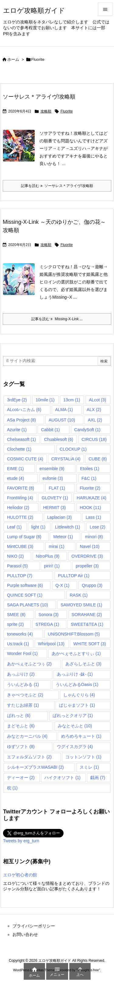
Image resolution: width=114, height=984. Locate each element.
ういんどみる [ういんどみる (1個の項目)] (23, 684)
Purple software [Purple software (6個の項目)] (25, 585)
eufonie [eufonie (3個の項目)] (53, 478)
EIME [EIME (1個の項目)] (15, 468)
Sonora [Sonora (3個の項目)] (49, 614)
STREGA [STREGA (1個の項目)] (47, 624)
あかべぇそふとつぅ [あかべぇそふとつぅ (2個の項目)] (29, 663)
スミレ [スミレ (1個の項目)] (89, 767)
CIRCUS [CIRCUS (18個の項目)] (93, 439)
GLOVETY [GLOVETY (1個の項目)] (55, 497)
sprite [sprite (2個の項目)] (15, 624)
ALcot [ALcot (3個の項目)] (97, 399)
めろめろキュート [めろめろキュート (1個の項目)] (81, 736)
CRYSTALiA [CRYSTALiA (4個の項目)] (66, 458)
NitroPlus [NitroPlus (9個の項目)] (48, 556)
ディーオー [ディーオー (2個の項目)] (21, 777)
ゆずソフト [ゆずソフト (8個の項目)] (21, 746)
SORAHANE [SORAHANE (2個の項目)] (87, 614)
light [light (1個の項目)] (38, 527)
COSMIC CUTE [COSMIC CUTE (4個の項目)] (25, 458)
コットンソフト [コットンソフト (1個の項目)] (83, 756)
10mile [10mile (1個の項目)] (45, 399)
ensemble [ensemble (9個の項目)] (52, 468)
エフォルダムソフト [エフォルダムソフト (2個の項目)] (29, 756)
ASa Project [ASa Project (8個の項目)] (21, 420)
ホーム (13, 59)
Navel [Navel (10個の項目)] (90, 546)
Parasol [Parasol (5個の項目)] (17, 565)
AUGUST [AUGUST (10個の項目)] (62, 420)
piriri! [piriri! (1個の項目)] (52, 565)
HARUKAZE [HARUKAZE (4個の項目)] (91, 497)
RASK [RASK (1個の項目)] (79, 595)
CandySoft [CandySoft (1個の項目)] (87, 429)
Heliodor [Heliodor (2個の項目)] (18, 507)
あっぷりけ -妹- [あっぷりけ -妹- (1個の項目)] (75, 674)
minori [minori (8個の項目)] (94, 536)
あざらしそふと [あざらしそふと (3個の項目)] (83, 663)
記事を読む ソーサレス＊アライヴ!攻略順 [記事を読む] (57, 186)
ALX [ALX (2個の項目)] (94, 409)
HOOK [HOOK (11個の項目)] (90, 507)
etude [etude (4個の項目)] (15, 478)
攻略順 (45, 111)
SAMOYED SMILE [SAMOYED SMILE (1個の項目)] (81, 604)
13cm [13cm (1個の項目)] (71, 399)
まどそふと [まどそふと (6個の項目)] (21, 725)
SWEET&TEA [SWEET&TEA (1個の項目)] (87, 624)
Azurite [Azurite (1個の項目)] (17, 429)
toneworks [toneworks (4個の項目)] (20, 634)
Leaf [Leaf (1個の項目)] (14, 527)
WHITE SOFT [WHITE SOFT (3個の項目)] (89, 643)
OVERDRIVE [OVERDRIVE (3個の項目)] (87, 556)
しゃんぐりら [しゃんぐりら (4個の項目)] (79, 694)
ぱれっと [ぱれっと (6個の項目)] (18, 715)
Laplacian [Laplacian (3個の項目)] (59, 517)
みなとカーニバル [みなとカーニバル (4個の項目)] (27, 736)
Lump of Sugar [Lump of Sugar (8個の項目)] (24, 536)
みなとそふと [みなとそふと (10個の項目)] (75, 725)
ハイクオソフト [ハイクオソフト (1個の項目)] (62, 777)
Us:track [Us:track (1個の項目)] (18, 643)
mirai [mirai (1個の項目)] (56, 546)
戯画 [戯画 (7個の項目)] (97, 777)
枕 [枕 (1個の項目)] (12, 787)
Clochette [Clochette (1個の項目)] (19, 449)
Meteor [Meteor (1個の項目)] (63, 536)
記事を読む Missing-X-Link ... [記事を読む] (57, 319)
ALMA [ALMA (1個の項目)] (64, 409)
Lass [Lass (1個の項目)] (93, 517)
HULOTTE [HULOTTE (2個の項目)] (20, 517)
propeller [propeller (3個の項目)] (87, 565)
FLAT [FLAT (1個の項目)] (57, 488)
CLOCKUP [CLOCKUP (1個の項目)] (73, 449)
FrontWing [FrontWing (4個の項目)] (20, 497)
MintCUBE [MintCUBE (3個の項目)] (20, 546)
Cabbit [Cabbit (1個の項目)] (50, 429)
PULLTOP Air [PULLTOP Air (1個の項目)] (73, 575)
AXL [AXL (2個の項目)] (95, 420)
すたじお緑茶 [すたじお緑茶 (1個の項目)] (23, 705)
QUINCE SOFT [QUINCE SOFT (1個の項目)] (24, 595)
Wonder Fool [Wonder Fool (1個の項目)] (22, 653)
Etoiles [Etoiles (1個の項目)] (89, 468)
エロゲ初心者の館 (20, 874)
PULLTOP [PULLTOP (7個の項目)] (19, 575)
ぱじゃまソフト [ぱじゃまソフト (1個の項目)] (77, 705)
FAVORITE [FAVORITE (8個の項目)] (20, 488)
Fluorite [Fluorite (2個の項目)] (90, 488)
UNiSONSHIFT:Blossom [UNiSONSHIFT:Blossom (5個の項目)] (74, 634)
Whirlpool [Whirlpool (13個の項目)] (51, 643)
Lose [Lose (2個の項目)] (97, 527)
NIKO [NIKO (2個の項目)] (15, 556)
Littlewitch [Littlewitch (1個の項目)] (67, 527)
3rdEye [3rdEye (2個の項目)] (17, 399)
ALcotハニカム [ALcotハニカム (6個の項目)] (24, 409)
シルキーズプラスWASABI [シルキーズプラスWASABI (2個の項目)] (35, 767)
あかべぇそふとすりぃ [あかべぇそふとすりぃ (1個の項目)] (76, 653)
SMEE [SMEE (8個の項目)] (16, 614)
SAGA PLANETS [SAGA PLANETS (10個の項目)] (27, 604)
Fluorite (66, 111)
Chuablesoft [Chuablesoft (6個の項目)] (58, 439)
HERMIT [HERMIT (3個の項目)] (54, 507)
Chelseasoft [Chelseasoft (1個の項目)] (21, 439)
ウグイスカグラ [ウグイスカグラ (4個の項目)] (75, 746)
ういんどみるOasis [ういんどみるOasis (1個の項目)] (77, 684)
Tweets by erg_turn (21, 840)
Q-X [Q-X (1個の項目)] (62, 585)
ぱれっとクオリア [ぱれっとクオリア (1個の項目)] (73, 715)
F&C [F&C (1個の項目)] (88, 478)
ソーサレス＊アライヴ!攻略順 (39, 97)
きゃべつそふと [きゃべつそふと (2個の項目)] (25, 694)
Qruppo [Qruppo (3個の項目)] (92, 585)
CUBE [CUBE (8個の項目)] (97, 458)
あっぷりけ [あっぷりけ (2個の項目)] (21, 674)
